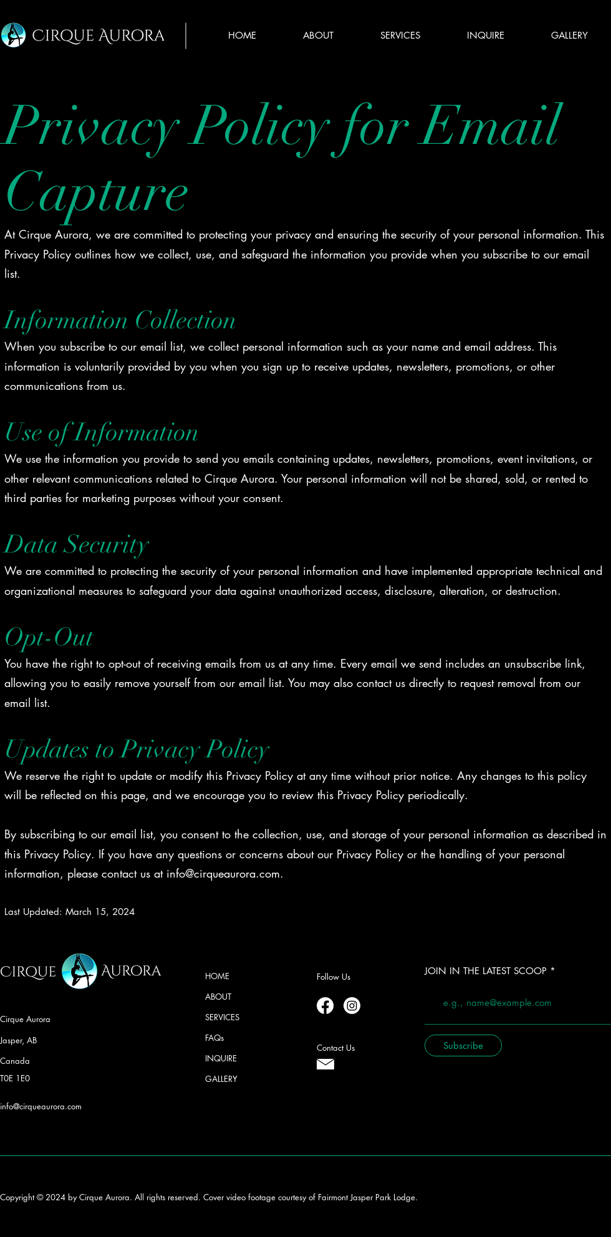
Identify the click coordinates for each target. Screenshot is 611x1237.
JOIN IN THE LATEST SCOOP (486, 970)
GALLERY (221, 1078)
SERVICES (222, 1017)
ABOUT (218, 996)
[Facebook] (325, 1005)
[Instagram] (352, 1005)
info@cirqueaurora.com (223, 873)
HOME (217, 976)
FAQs (214, 1037)
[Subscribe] (463, 1045)
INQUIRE (221, 1058)
